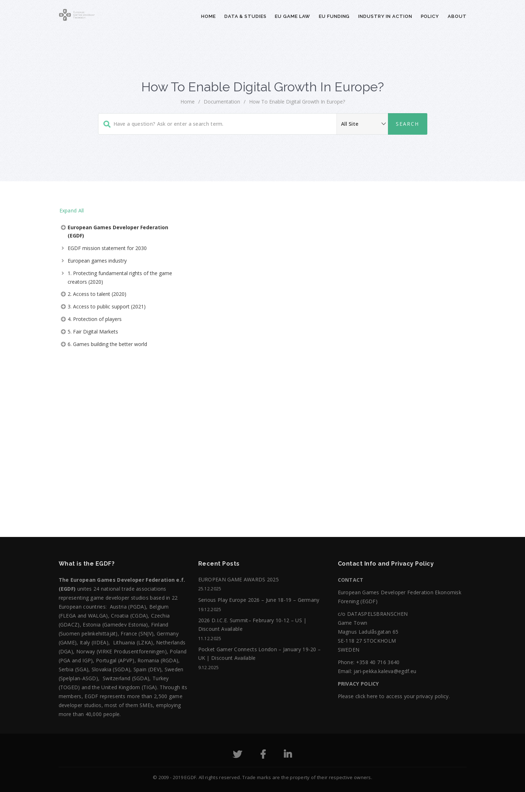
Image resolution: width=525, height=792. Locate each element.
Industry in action (385, 16)
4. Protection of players (95, 319)
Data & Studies (245, 16)
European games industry (97, 260)
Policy (430, 16)
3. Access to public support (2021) (107, 306)
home (187, 101)
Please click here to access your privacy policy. (394, 696)
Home (208, 16)
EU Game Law (292, 16)
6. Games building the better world (107, 344)
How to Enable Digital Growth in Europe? (297, 101)
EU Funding (334, 16)
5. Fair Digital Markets (93, 331)
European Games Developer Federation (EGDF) (118, 231)
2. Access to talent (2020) (97, 294)
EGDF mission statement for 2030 (107, 248)
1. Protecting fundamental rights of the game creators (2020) (120, 277)
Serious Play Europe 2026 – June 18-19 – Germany (259, 599)
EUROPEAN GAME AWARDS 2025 (238, 579)
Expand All (71, 210)
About (457, 16)
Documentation (222, 101)
